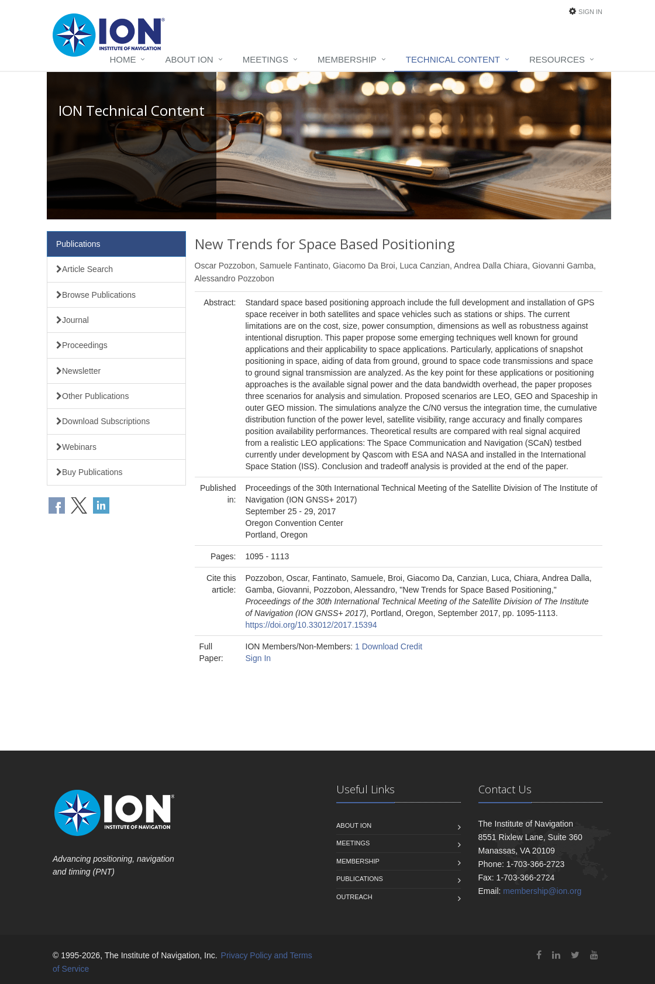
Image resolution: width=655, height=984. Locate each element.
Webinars (76, 447)
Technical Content (453, 59)
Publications (78, 244)
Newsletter (78, 371)
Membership (347, 59)
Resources (557, 59)
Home (122, 59)
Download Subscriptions (103, 421)
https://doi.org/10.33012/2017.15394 (311, 624)
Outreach (354, 896)
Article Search (84, 269)
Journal (72, 320)
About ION (189, 59)
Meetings (265, 59)
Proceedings (82, 345)
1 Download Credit (388, 646)
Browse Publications (96, 295)
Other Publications (92, 396)
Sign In (590, 11)
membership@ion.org (542, 891)
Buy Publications (89, 472)
